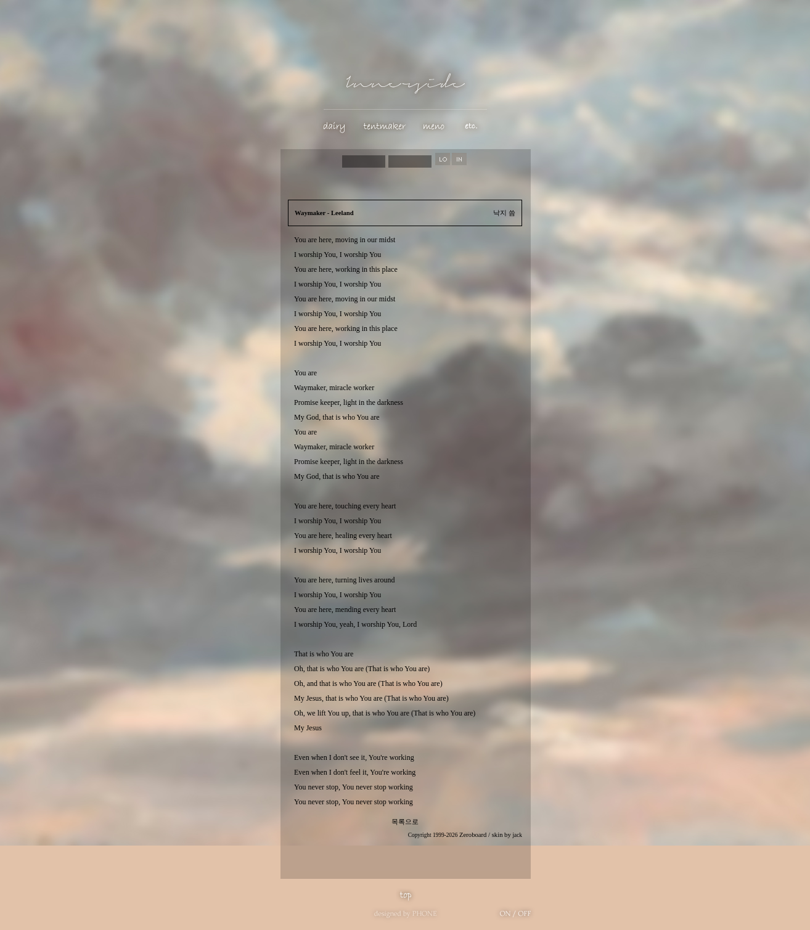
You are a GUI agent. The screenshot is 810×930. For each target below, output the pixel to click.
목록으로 (405, 821)
